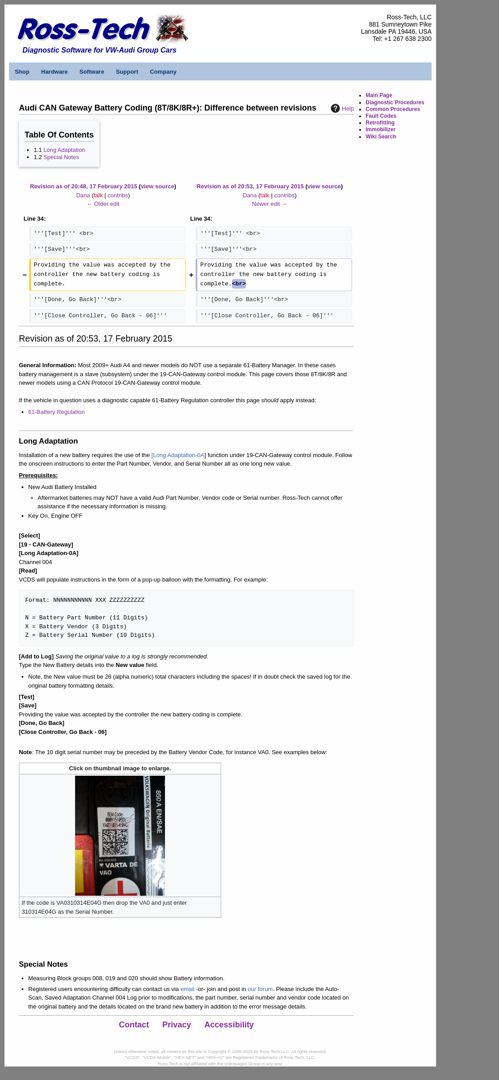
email (187, 989)
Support (127, 71)
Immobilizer (380, 129)
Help (341, 108)
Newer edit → (270, 203)
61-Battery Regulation (56, 412)
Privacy (176, 1024)
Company (163, 71)
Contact (134, 1024)
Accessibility (229, 1024)
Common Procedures (392, 109)
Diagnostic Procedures (394, 102)
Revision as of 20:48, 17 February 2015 (83, 186)
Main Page (378, 95)
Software (92, 71)
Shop (22, 71)
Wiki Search (380, 136)
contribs (117, 195)
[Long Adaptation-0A (178, 455)
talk (98, 195)
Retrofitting (380, 123)
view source (157, 186)
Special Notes (61, 157)
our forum (260, 989)
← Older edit (103, 203)
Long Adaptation (64, 150)
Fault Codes (381, 116)
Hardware (54, 71)
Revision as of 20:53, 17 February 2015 (249, 186)
